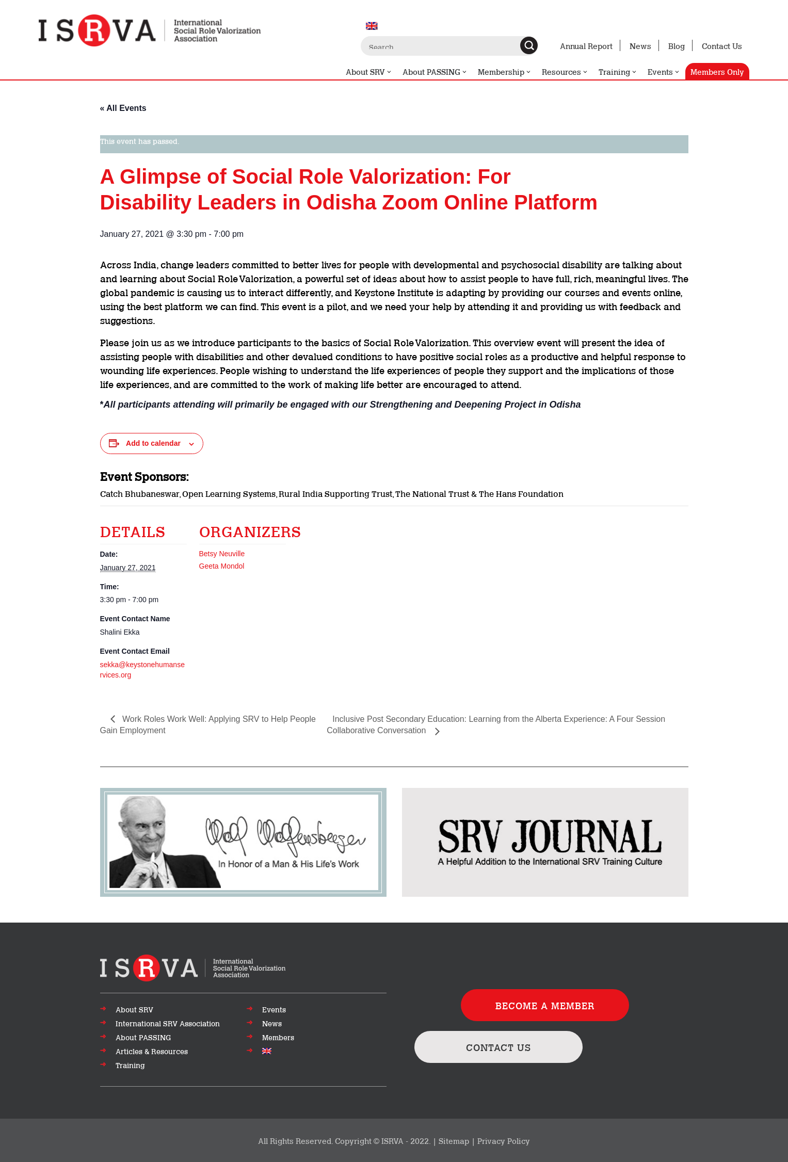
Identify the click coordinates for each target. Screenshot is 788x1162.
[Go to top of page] (192, 967)
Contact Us (722, 45)
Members (278, 1037)
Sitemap (454, 1140)
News (640, 45)
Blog (676, 45)
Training (618, 72)
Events (664, 72)
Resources (565, 72)
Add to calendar (153, 443)
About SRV (369, 72)
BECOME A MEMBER (545, 1005)
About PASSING (435, 72)
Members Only (717, 71)
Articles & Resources (152, 1051)
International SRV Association (168, 1023)
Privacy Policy (503, 1140)
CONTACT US (498, 1047)
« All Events (123, 108)
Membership (505, 72)
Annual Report (586, 45)
